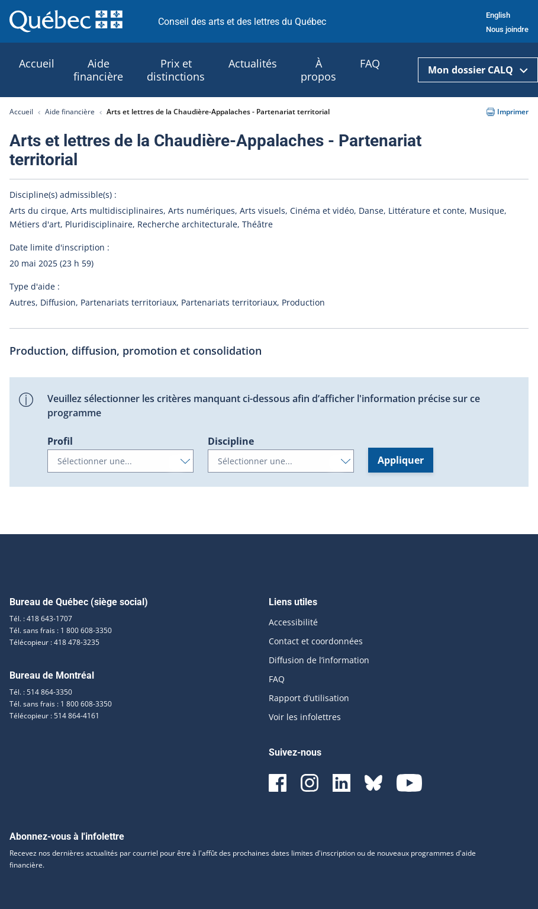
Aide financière (70, 112)
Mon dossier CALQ (478, 69)
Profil (60, 441)
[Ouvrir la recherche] (403, 70)
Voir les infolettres (305, 716)
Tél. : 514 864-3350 (40, 692)
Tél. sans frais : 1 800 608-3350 (60, 630)
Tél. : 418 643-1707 (40, 619)
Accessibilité (293, 622)
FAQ (277, 679)
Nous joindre (507, 29)
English (498, 15)
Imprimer (508, 112)
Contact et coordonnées (316, 641)
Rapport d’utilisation (309, 698)
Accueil (21, 112)
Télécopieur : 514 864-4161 (54, 716)
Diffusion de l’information (319, 660)
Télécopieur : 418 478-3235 (54, 642)
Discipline (231, 441)
